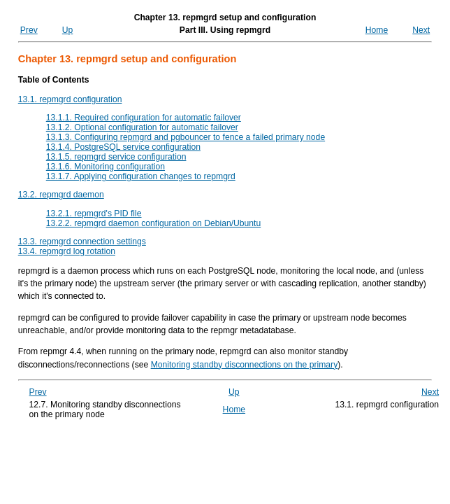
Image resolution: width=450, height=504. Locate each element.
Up (67, 30)
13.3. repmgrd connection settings (82, 241)
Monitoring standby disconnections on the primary (244, 365)
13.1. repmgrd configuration (70, 99)
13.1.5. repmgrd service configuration (116, 157)
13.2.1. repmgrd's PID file (94, 213)
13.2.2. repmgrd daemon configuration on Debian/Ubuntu (153, 223)
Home (376, 30)
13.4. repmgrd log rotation (66, 251)
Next (421, 30)
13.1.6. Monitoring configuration (105, 167)
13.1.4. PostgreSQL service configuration (123, 147)
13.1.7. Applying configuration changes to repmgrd (140, 176)
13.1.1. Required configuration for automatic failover (143, 117)
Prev (29, 30)
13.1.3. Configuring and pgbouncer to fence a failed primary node (185, 137)
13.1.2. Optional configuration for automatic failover (142, 127)
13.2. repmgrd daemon (61, 195)
